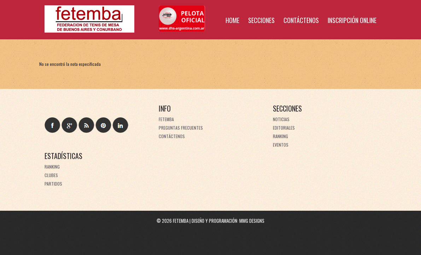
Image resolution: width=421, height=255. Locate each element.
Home (232, 20)
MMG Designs (251, 220)
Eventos (280, 145)
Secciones (261, 20)
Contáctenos (301, 20)
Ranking (280, 136)
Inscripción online (352, 20)
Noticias (281, 119)
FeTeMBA (166, 119)
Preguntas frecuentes (181, 128)
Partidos (53, 184)
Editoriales (284, 128)
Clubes (51, 175)
